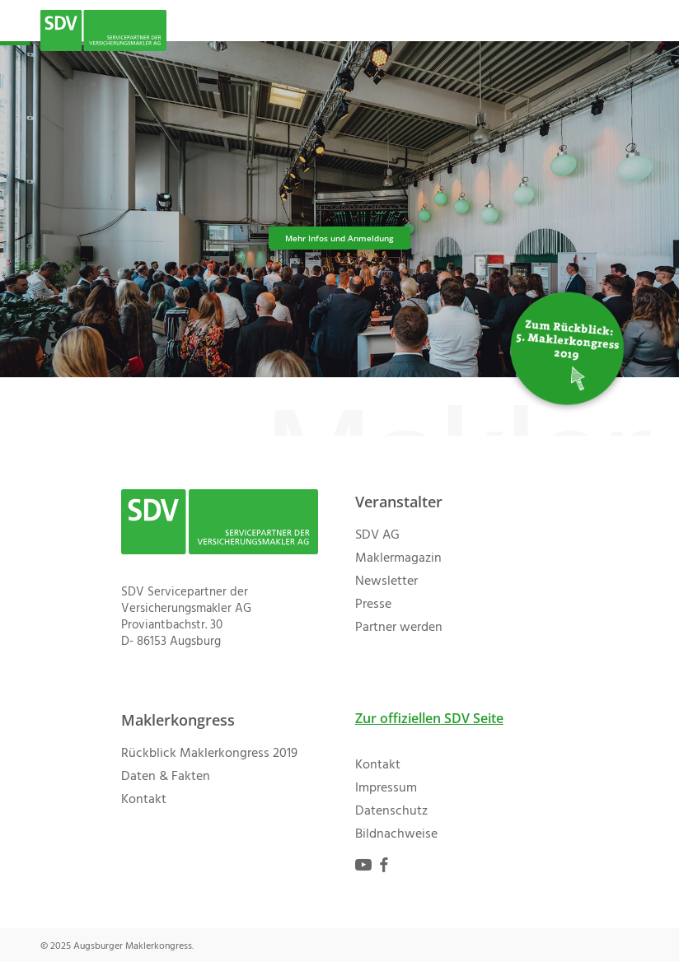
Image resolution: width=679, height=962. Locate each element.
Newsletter (386, 581)
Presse (373, 604)
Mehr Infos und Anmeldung (339, 238)
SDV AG (377, 535)
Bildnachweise (396, 834)
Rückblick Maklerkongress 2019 (209, 753)
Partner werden (399, 627)
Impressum (386, 788)
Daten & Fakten (165, 776)
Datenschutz (391, 811)
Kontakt (143, 800)
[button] (629, 30)
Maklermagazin (398, 558)
